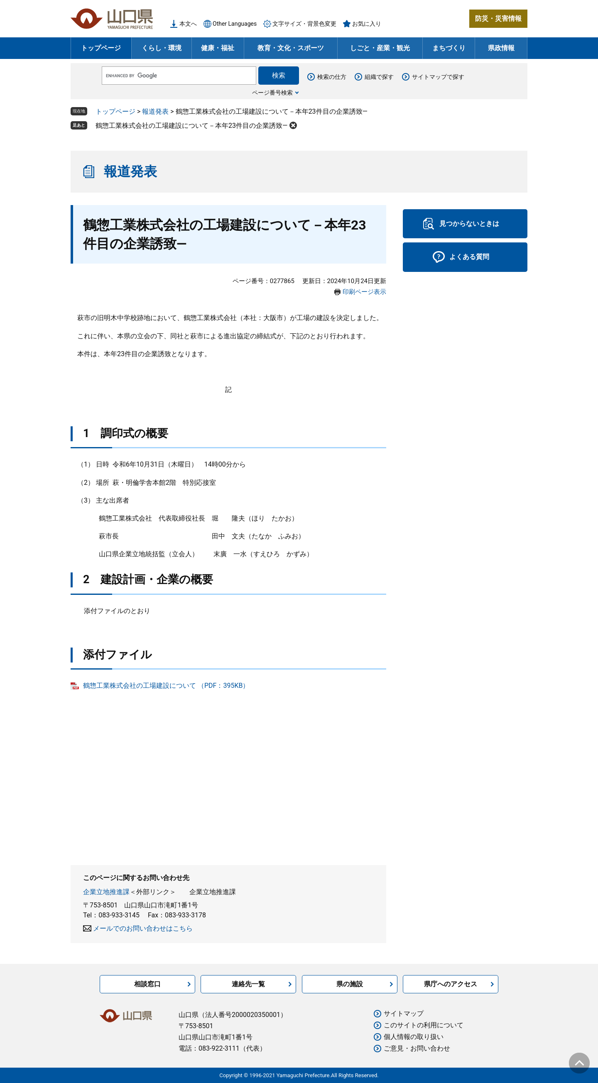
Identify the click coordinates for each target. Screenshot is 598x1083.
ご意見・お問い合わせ (417, 1048)
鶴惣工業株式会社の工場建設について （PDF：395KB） (166, 685)
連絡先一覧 (248, 984)
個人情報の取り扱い (414, 1037)
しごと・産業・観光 (380, 48)
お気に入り (366, 23)
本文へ (188, 23)
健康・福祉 (217, 48)
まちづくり (449, 48)
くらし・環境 (161, 48)
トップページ (101, 48)
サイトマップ (404, 1013)
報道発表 (155, 111)
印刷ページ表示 (364, 292)
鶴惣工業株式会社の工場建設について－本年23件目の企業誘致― (191, 126)
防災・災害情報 (498, 18)
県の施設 (349, 984)
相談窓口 (147, 984)
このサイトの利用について (423, 1025)
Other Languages (235, 23)
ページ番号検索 (272, 92)
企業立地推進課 (106, 892)
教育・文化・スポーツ (290, 48)
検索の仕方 (331, 76)
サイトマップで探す (438, 76)
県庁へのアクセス (450, 984)
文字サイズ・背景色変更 (304, 23)
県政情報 (501, 48)
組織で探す (379, 76)
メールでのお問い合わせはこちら (143, 928)
